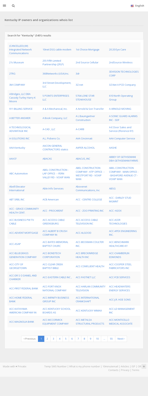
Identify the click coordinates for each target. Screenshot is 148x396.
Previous (30, 338)
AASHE (113, 147)
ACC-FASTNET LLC (86, 277)
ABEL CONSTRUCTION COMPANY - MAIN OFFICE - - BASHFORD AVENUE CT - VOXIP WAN (123, 173)
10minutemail (110, 366)
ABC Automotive (18, 173)
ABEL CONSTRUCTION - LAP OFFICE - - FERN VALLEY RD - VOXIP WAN (56, 173)
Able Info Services (53, 188)
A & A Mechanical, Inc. (55, 109)
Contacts (113, 370)
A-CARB (80, 129)
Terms (135, 370)
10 (97, 338)
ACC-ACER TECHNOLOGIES (118, 221)
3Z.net (79, 84)
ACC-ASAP (15, 244)
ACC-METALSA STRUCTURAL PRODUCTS (90, 321)
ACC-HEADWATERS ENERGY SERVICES (119, 288)
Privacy (125, 370)
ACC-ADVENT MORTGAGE (23, 232)
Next (121, 338)
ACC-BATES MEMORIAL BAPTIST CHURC (55, 243)
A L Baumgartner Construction (85, 117)
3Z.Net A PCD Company (122, 84)
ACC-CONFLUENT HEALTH (90, 266)
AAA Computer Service (122, 138)
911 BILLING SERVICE (21, 109)
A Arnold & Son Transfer (90, 109)
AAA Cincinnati (84, 138)
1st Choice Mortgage (87, 49)
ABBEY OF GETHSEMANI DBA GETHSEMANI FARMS (123, 158)
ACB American (51, 199)
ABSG (112, 188)
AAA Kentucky (17, 147)
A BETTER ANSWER (19, 118)
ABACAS (47, 158)
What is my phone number (84, 366)
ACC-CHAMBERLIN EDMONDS (119, 255)
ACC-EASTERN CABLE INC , (57, 277)
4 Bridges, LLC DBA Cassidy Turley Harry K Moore (22, 97)
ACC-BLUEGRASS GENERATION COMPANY (23, 255)
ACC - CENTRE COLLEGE (89, 199)
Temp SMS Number (55, 366)
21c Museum (16, 62)
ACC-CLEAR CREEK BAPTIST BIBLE (53, 266)
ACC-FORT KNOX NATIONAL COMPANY (54, 288)
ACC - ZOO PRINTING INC (90, 210)
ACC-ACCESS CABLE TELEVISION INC (87, 221)
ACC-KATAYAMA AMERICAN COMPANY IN (22, 310)
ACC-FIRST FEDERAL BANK (23, 288)
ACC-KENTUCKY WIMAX (89, 310)
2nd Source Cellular (87, 62)
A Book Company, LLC (55, 118)
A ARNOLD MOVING (120, 109)
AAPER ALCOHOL (85, 147)
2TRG (12, 73)
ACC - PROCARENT (53, 210)
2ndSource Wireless (121, 62)
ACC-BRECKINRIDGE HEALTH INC (87, 255)
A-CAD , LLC (49, 129)
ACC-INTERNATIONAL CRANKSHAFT (87, 299)
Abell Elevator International (17, 188)
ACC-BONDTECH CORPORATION (52, 255)
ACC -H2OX (115, 210)
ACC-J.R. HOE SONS (120, 299)
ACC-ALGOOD (83, 232)
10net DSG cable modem (57, 49)
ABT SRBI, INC (16, 199)
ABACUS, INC (83, 158)
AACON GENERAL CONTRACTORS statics (55, 147)
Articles (125, 366)
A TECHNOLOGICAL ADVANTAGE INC (20, 129)
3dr (78, 73)
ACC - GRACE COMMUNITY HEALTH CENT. (24, 210)
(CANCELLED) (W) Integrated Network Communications (20, 49)
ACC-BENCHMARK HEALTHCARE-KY (119, 243)
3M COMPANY (17, 84)
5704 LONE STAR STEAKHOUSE (85, 97)
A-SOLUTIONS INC (19, 138)
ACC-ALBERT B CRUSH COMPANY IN (55, 232)
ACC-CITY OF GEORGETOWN (18, 266)
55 (111, 338)
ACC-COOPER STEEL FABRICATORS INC (120, 266)
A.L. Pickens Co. (51, 138)
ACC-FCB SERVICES (119, 277)
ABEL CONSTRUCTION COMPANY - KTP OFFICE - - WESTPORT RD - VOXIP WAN (90, 173)
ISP (133, 366)
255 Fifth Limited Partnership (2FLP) (53, 62)
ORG (140, 366)
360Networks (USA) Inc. (56, 73)
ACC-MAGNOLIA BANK (21, 321)
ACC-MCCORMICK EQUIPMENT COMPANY (56, 321)
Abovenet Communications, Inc (88, 188)
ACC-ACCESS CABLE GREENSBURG (54, 221)
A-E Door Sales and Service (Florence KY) (121, 129)
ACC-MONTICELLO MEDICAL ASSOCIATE (121, 321)
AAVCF (13, 158)
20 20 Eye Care (117, 49)
